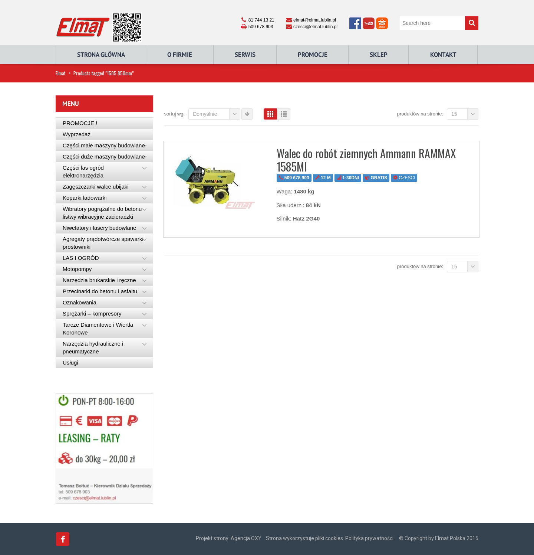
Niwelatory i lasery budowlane (99, 228)
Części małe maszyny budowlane (104, 145)
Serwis (245, 54)
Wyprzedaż (76, 134)
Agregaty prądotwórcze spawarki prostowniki (103, 243)
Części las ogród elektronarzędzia (83, 171)
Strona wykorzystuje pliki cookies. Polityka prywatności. (330, 538)
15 (464, 114)
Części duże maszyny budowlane (104, 156)
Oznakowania (79, 302)
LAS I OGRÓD (81, 258)
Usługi (70, 362)
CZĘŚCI (404, 177)
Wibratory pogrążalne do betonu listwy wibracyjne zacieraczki (102, 213)
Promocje (312, 54)
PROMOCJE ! (80, 123)
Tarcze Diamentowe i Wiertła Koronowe (98, 328)
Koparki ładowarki (84, 198)
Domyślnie (216, 114)
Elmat (61, 73)
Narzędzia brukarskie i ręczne (99, 280)
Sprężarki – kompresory (92, 313)
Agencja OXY (246, 538)
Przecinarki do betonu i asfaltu (100, 291)
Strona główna (101, 54)
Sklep (379, 54)
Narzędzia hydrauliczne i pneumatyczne (93, 347)
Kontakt (443, 54)
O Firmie (179, 54)
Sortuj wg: (174, 114)
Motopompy (77, 269)
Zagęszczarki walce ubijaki (96, 186)
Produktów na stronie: (420, 114)
